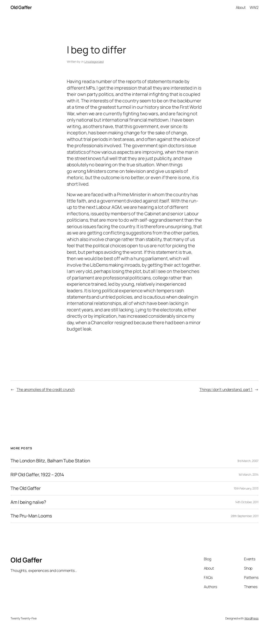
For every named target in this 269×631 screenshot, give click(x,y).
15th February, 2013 (246, 488)
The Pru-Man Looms (31, 515)
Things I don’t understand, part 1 (225, 389)
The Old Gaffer (26, 488)
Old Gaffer (21, 7)
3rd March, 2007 (248, 461)
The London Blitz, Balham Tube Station (50, 460)
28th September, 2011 (244, 516)
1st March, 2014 (249, 474)
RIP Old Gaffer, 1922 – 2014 (37, 474)
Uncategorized (94, 61)
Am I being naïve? (28, 502)
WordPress (251, 618)
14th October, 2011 (246, 502)
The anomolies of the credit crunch (46, 389)
